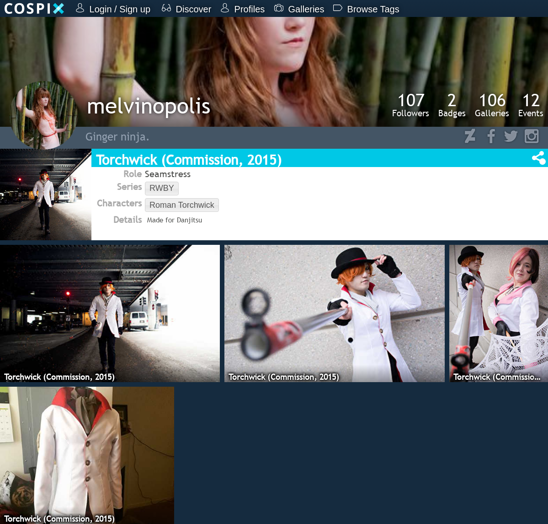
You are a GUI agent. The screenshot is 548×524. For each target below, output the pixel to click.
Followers (410, 105)
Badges (452, 105)
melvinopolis (148, 105)
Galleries (492, 105)
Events (530, 105)
